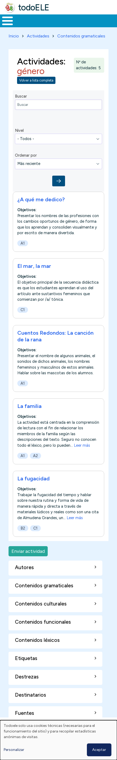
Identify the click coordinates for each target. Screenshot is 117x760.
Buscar (21, 96)
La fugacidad (33, 478)
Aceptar (99, 749)
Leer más (82, 445)
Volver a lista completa (36, 80)
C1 (23, 309)
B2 (23, 528)
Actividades (38, 35)
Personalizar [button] (14, 749)
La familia (29, 406)
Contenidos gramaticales (81, 35)
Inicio (14, 35)
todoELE (33, 7)
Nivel (19, 130)
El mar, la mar (34, 266)
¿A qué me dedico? (41, 199)
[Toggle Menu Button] (7, 20)
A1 (23, 243)
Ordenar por (26, 155)
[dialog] (58, 740)
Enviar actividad (28, 551)
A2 (35, 455)
